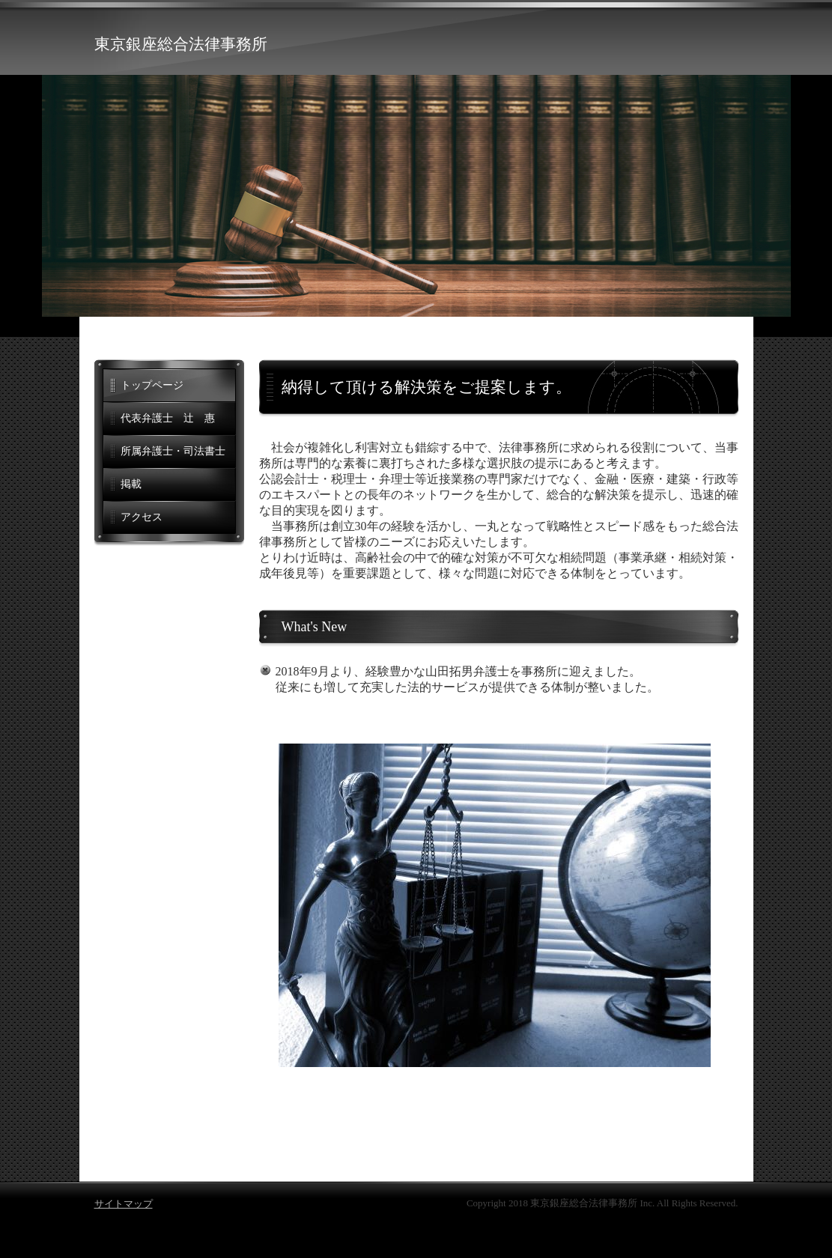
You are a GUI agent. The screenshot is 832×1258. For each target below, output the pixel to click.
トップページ (152, 385)
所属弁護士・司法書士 (173, 451)
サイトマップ (123, 1203)
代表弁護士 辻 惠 (168, 418)
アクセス (142, 517)
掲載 (131, 484)
